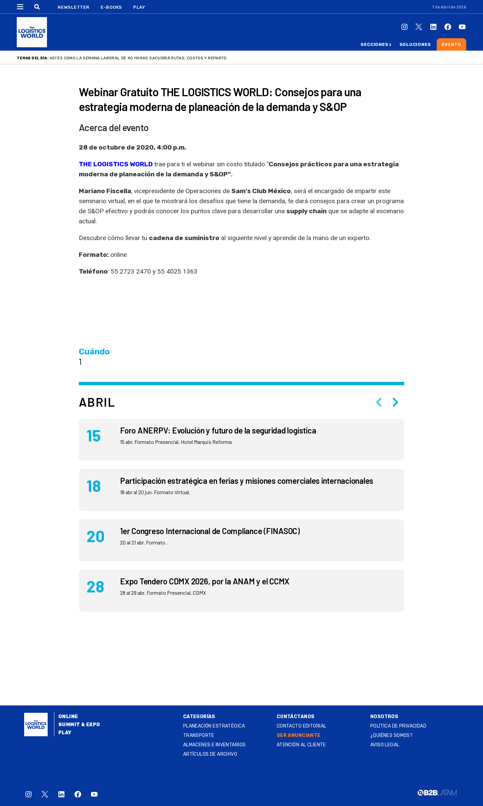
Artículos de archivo (210, 754)
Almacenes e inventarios (214, 745)
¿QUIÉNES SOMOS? (391, 735)
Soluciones (415, 44)
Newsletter (74, 7)
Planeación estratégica (214, 726)
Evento (451, 44)
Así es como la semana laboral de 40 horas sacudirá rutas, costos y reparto (138, 58)
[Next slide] (395, 402)
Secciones (374, 44)
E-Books (111, 7)
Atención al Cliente (301, 745)
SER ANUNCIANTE (299, 735)
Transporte (198, 735)
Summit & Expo (79, 725)
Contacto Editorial (301, 726)
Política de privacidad (398, 726)
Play (139, 7)
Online (68, 716)
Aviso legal (384, 745)
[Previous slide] (378, 402)
